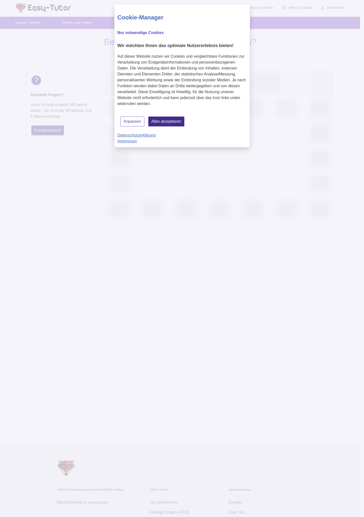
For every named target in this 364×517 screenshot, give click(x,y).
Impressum (127, 141)
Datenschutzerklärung (136, 135)
